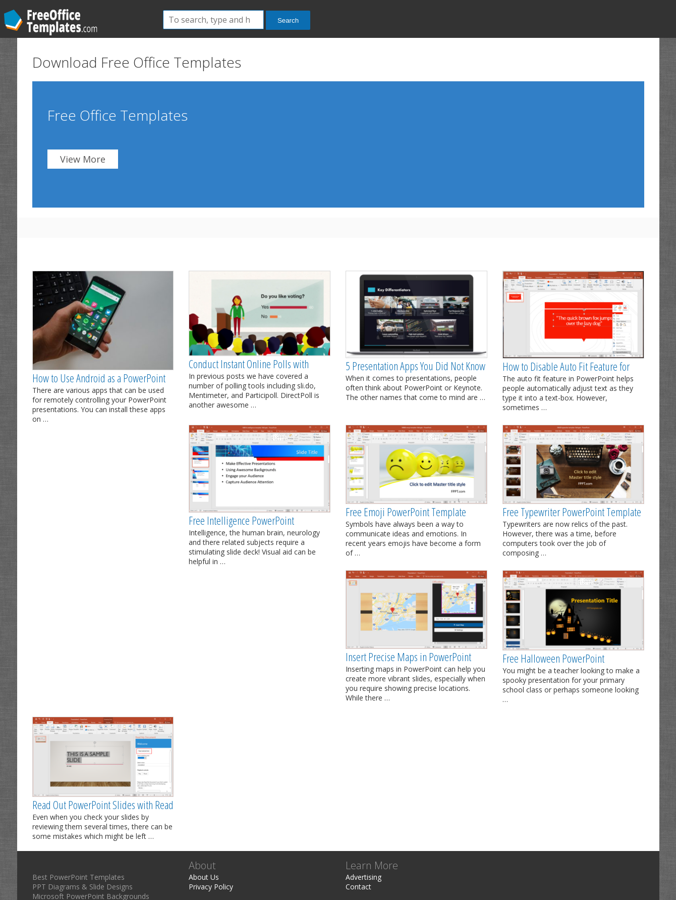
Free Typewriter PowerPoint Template (571, 511)
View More (82, 159)
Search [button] (288, 20)
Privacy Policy (211, 886)
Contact (358, 886)
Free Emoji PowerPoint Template (406, 511)
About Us (204, 877)
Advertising (363, 877)
